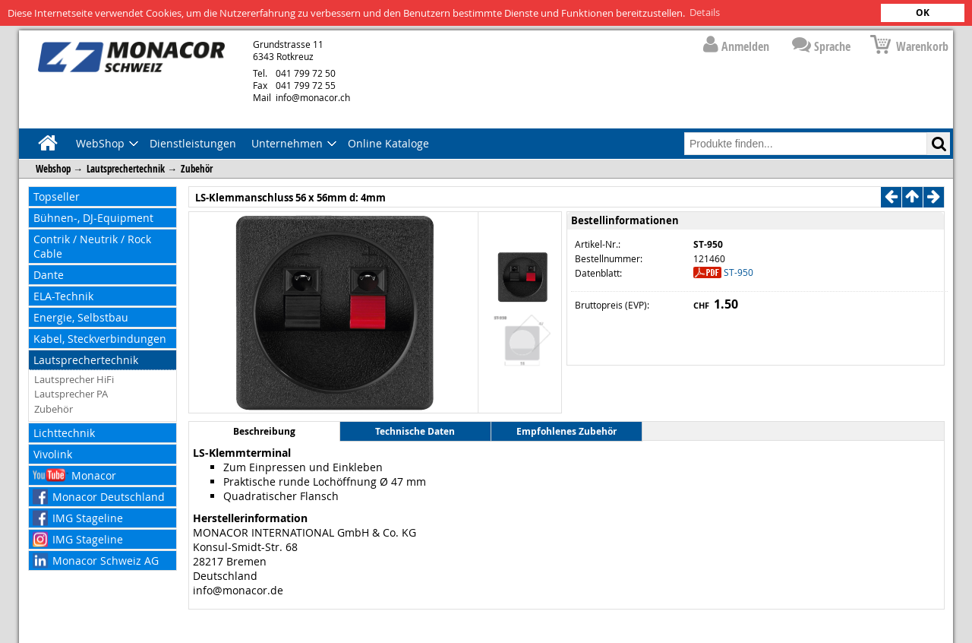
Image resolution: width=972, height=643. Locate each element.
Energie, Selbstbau (80, 316)
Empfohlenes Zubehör (566, 431)
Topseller (56, 195)
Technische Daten (415, 431)
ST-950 (738, 271)
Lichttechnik (64, 432)
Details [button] (705, 12)
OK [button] (922, 12)
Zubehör (197, 168)
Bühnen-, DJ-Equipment (93, 217)
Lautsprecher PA (71, 394)
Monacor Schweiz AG (105, 560)
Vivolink (52, 453)
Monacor (93, 474)
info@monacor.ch (301, 96)
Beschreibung (264, 431)
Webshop (53, 168)
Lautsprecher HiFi (74, 378)
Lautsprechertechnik (126, 168)
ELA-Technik (63, 295)
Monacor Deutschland (108, 496)
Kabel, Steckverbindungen (99, 338)
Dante (48, 274)
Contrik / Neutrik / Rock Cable (92, 245)
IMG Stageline (87, 517)
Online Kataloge (388, 142)
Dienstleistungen (193, 142)
